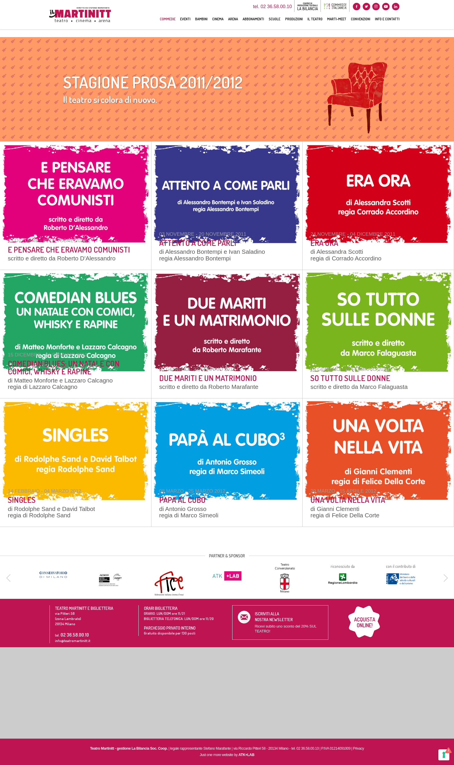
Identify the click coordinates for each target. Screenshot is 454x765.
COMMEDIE (167, 26)
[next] (444, 578)
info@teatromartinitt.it (72, 640)
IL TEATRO (315, 26)
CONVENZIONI (360, 26)
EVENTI (185, 26)
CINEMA (218, 26)
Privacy (358, 748)
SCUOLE (274, 26)
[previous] (9, 578)
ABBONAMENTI (253, 26)
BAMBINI (201, 26)
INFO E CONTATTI (387, 26)
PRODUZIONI (294, 26)
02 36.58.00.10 (75, 635)
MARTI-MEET (336, 26)
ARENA (233, 26)
